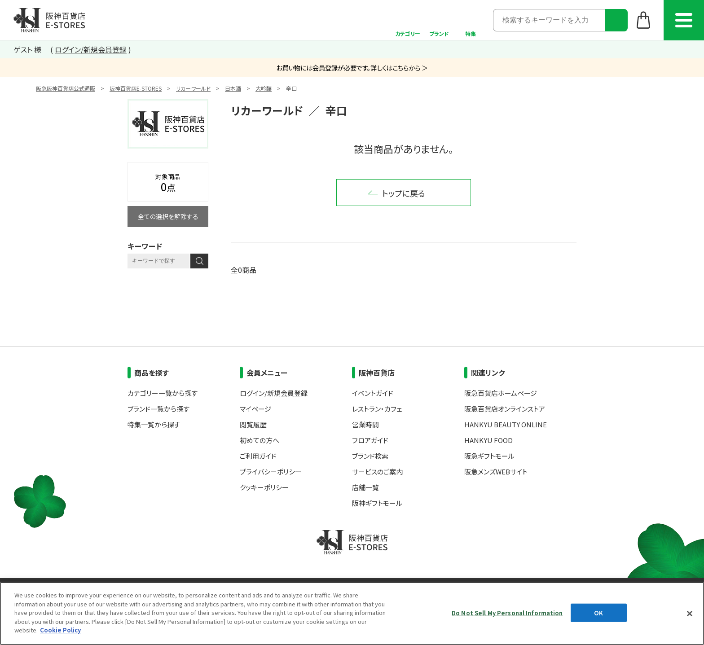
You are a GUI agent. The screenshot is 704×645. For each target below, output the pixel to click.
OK (598, 612)
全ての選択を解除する (168, 216)
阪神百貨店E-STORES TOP (49, 20)
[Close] (690, 613)
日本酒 (233, 88)
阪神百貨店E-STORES (136, 88)
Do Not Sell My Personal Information (507, 612)
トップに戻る (403, 193)
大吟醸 (263, 88)
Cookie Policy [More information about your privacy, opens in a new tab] (60, 630)
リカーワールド (193, 88)
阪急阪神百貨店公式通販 (65, 88)
